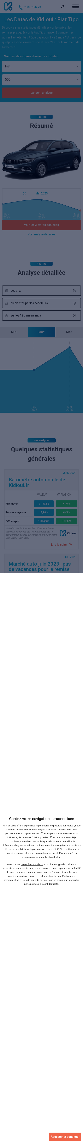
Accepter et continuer (65, 1136)
